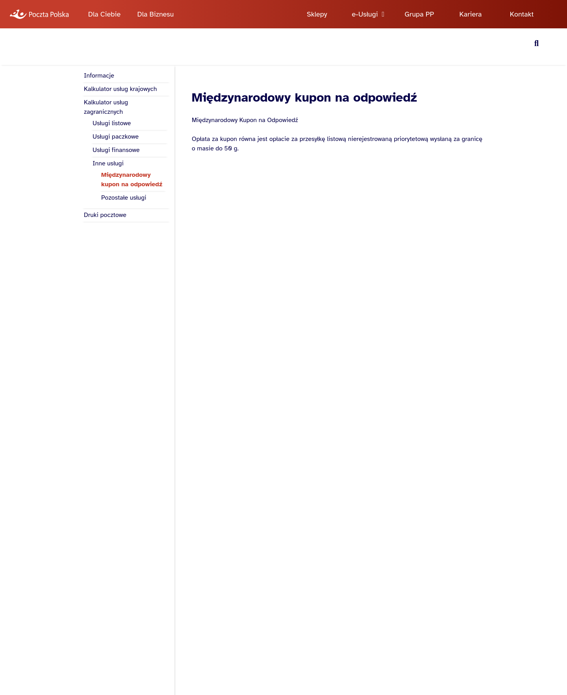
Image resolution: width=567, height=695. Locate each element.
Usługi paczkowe (116, 137)
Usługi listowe (112, 123)
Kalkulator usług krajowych (120, 89)
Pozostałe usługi (123, 198)
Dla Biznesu (155, 14)
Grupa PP (419, 14)
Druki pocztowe (105, 215)
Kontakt (522, 14)
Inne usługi (108, 163)
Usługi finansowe (116, 150)
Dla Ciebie (104, 14)
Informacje (99, 76)
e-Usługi (365, 14)
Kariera (471, 14)
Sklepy (317, 14)
